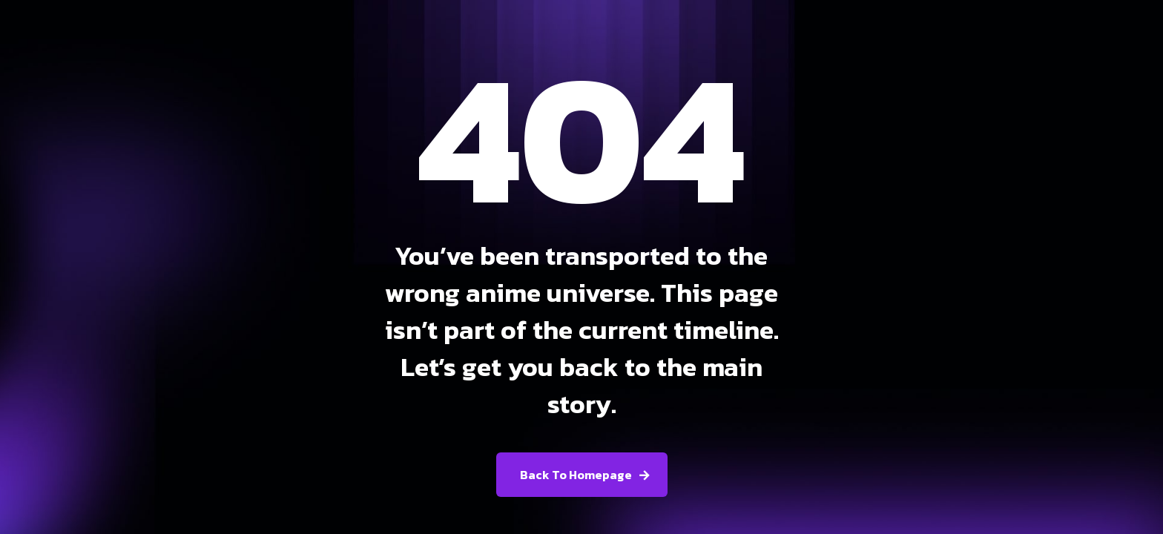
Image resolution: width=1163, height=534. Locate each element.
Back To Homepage (576, 475)
